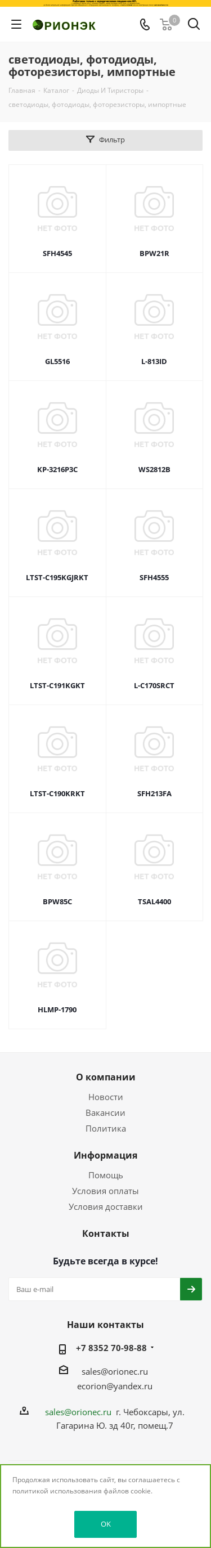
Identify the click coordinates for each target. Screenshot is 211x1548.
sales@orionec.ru (115, 1371)
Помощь (105, 1175)
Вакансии (105, 1112)
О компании (106, 1077)
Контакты (105, 1233)
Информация (105, 1155)
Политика (106, 1128)
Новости (105, 1096)
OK (106, 1524)
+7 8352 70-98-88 (111, 1347)
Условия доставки (106, 1206)
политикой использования (57, 1491)
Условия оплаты (105, 1190)
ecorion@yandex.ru (114, 1386)
